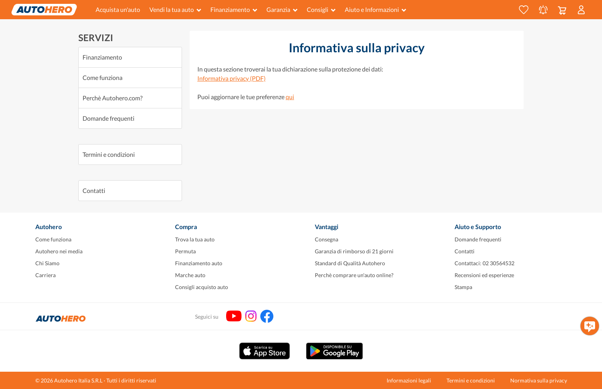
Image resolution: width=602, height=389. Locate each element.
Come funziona (102, 77)
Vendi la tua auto (175, 9)
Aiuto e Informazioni (375, 9)
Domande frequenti (108, 118)
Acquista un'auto (118, 9)
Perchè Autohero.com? (112, 97)
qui (290, 96)
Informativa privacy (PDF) (231, 78)
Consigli (321, 9)
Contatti (94, 190)
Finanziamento (233, 9)
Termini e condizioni (109, 154)
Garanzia (282, 9)
